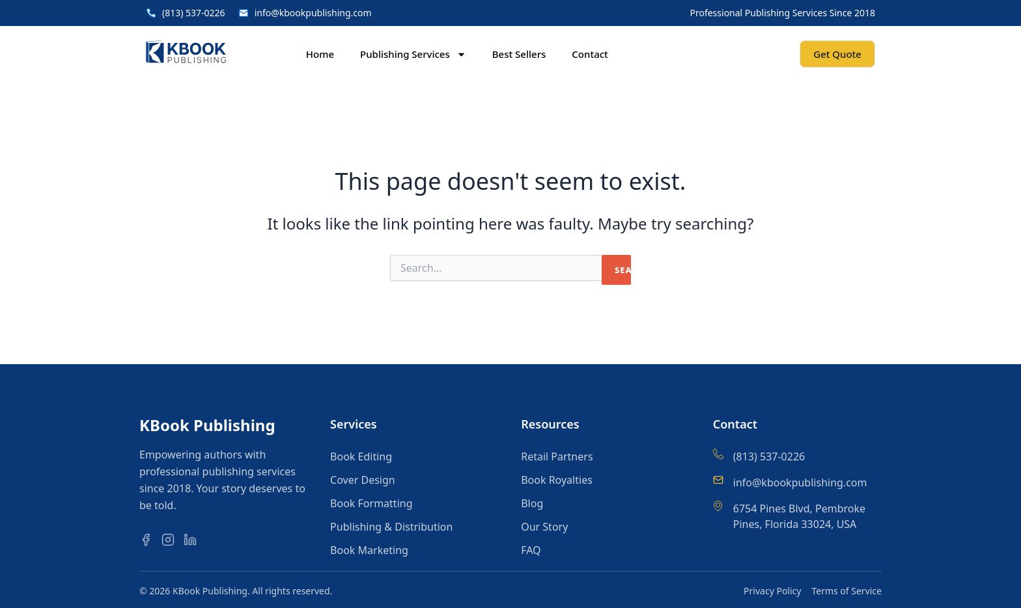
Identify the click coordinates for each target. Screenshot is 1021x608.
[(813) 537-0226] (718, 454)
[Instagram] (171, 539)
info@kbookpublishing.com (800, 482)
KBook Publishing (207, 425)
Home (320, 53)
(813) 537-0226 (769, 456)
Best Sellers (519, 53)
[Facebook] (149, 539)
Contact (590, 53)
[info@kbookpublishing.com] (718, 480)
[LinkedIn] (193, 539)
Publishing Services (413, 54)
